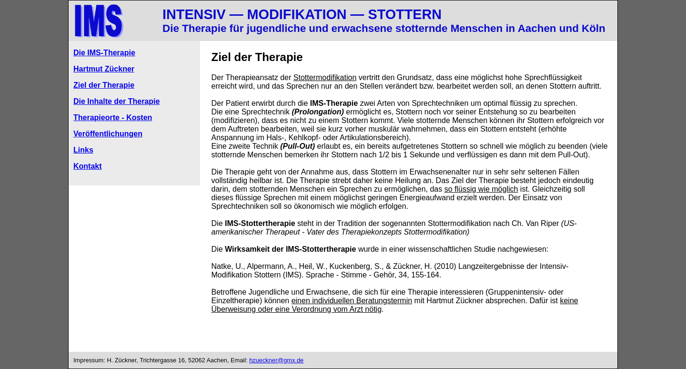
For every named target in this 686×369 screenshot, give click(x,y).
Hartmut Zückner (103, 69)
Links (83, 150)
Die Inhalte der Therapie (116, 101)
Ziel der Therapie (103, 85)
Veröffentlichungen (107, 134)
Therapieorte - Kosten (112, 117)
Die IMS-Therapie (104, 53)
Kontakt (87, 166)
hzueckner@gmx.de (276, 360)
